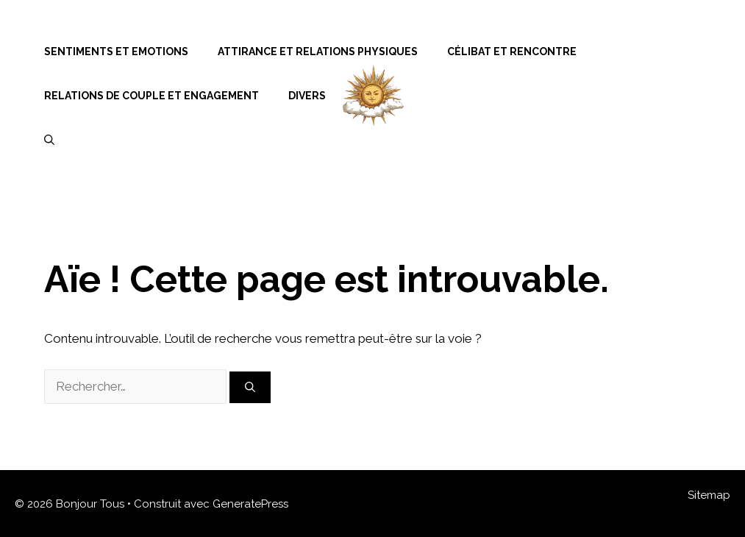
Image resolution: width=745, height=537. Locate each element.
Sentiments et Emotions (116, 51)
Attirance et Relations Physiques (318, 51)
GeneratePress (250, 504)
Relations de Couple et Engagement (151, 96)
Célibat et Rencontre (512, 51)
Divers (307, 96)
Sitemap (709, 495)
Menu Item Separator (653, 51)
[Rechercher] (250, 387)
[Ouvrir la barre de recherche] (49, 140)
